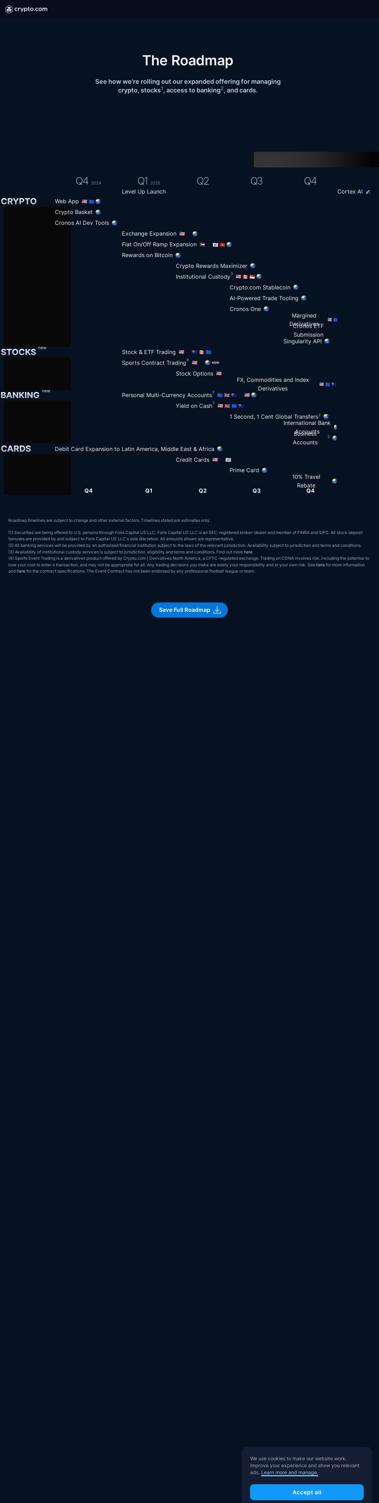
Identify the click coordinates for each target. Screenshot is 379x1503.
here (248, 552)
